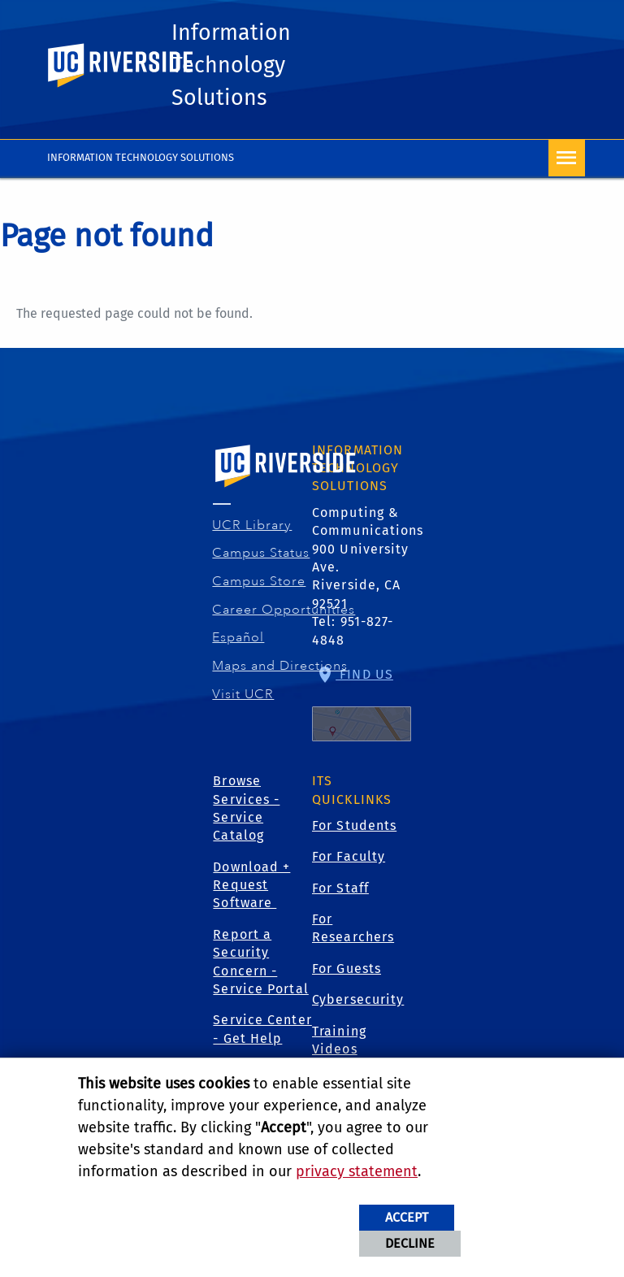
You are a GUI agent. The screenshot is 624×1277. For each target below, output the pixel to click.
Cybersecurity (358, 1006)
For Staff (340, 895)
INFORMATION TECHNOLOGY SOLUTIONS (140, 165)
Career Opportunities (284, 616)
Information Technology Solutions (236, 70)
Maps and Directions (280, 673)
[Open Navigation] (566, 165)
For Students (354, 832)
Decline (410, 1243)
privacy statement (357, 1171)
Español (238, 644)
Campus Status (261, 560)
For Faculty (348, 863)
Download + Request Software (251, 893)
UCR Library (252, 531)
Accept (406, 1217)
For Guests (346, 976)
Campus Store (259, 588)
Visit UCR (243, 701)
